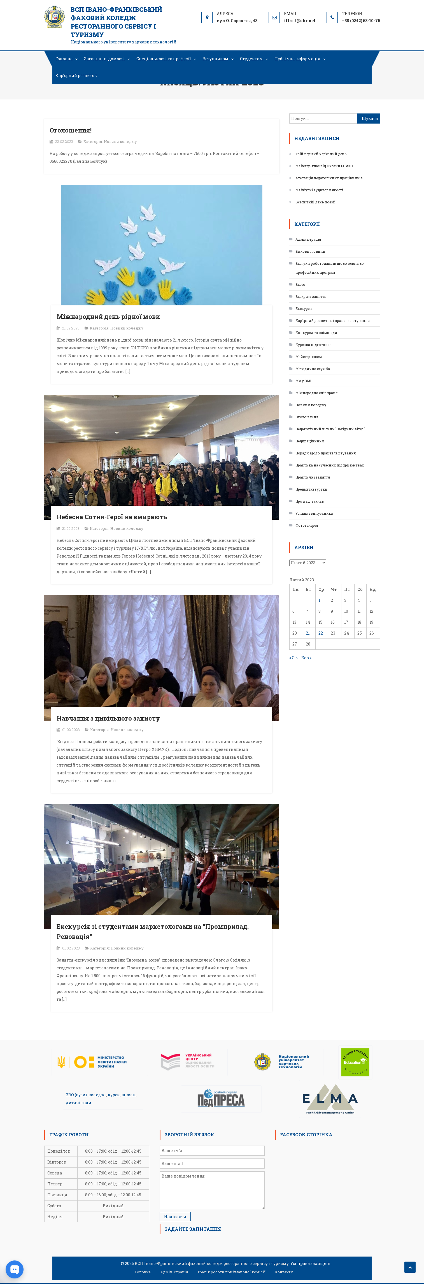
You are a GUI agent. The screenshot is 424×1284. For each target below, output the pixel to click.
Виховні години (310, 251)
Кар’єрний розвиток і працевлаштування (332, 320)
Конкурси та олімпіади (316, 332)
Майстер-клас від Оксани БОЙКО (324, 166)
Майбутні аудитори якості (319, 190)
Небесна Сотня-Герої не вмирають (112, 517)
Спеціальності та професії (163, 58)
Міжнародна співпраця (316, 393)
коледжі (97, 1094)
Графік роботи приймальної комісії (231, 1271)
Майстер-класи (308, 356)
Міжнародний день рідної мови (108, 316)
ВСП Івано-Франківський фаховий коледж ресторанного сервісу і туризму (116, 22)
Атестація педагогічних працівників (329, 178)
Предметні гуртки (311, 489)
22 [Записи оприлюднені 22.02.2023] (320, 633)
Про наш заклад (309, 501)
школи (129, 1094)
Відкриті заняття (310, 296)
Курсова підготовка (313, 344)
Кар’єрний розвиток (76, 75)
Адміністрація (308, 239)
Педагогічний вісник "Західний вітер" (330, 429)
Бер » (306, 657)
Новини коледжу (120, 141)
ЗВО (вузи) (76, 1094)
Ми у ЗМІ (303, 381)
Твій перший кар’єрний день (320, 154)
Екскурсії (303, 308)
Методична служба (312, 368)
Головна (64, 58)
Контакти (284, 1271)
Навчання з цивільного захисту (108, 718)
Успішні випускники (314, 513)
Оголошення (306, 417)
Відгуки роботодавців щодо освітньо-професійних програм (330, 268)
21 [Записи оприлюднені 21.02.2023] (308, 633)
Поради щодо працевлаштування (325, 453)
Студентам (251, 58)
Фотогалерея (306, 525)
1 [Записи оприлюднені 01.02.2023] (319, 600)
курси (114, 1094)
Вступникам (215, 58)
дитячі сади (78, 1102)
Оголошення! (71, 130)
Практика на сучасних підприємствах (329, 465)
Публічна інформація (297, 58)
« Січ (294, 657)
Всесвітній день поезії (315, 202)
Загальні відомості (104, 58)
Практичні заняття (312, 477)
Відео (300, 284)
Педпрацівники (309, 441)
